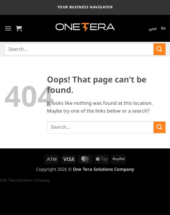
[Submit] (160, 49)
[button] (8, 28)
